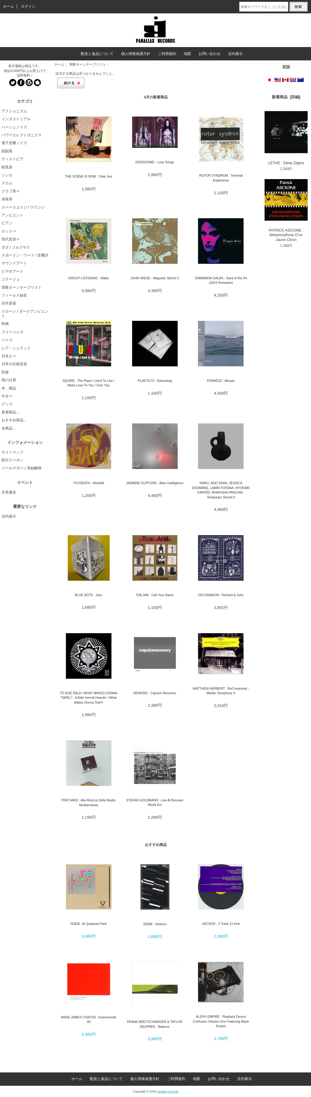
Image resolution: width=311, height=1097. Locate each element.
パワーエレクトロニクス (22, 135)
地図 (187, 54)
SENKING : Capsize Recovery (154, 693)
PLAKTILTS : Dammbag (155, 380)
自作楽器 (9, 303)
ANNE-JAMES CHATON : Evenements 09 (88, 1019)
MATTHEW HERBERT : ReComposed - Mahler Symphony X (221, 691)
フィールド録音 (14, 295)
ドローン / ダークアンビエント (25, 313)
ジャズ (7, 340)
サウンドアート (14, 263)
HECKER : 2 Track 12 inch (221, 923)
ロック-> (9, 231)
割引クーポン (12, 460)
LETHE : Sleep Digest (286, 138)
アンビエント (12, 215)
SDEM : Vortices (154, 924)
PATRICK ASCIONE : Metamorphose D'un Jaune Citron (286, 210)
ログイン (28, 6)
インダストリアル (16, 119)
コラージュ (11, 279)
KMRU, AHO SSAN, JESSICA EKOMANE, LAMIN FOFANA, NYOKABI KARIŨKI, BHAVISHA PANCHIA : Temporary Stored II (221, 490)
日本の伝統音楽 (14, 364)
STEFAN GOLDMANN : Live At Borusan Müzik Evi (154, 802)
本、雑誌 (9, 388)
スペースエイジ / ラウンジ (23, 207)
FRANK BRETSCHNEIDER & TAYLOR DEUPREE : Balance (154, 1024)
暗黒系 (7, 167)
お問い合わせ (209, 54)
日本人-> (9, 356)
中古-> (7, 396)
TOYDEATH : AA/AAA (88, 483)
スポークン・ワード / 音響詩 (25, 255)
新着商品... (10, 412)
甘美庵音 (9, 492)
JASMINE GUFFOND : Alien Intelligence (154, 483)
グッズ (7, 404)
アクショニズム (14, 111)
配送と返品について (97, 54)
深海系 (7, 199)
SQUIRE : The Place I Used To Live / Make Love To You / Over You (89, 383)
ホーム (8, 6)
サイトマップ (12, 452)
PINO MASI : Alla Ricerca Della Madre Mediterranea (88, 802)
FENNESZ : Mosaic (221, 380)
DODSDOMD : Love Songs (154, 162)
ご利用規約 (167, 54)
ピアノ (7, 223)
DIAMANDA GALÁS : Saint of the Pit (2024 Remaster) (221, 280)
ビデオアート (12, 271)
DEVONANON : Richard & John (221, 595)
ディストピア (12, 159)
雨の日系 (9, 380)
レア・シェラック (16, 348)
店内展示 (235, 54)
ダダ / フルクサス (16, 247)
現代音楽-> (10, 239)
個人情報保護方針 (135, 54)
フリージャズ (12, 332)
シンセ (7, 175)
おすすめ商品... (14, 420)
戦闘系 (7, 151)
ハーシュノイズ (14, 127)
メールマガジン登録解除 (22, 468)
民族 (5, 372)
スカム (7, 183)
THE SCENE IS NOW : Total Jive (88, 176)
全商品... (8, 428)
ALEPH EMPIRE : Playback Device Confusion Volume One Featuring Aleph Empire (221, 1021)
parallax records (167, 1091)
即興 (5, 324)
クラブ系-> (10, 191)
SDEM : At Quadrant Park (88, 923)
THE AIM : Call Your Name (154, 595)
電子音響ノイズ (14, 143)
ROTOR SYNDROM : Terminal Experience (221, 178)
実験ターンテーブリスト (87, 64)
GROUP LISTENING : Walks (88, 278)
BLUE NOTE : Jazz (88, 595)
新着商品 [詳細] (286, 97)
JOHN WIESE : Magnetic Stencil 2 (154, 278)
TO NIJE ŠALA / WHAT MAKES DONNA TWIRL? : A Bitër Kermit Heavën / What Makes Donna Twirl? (88, 697)
